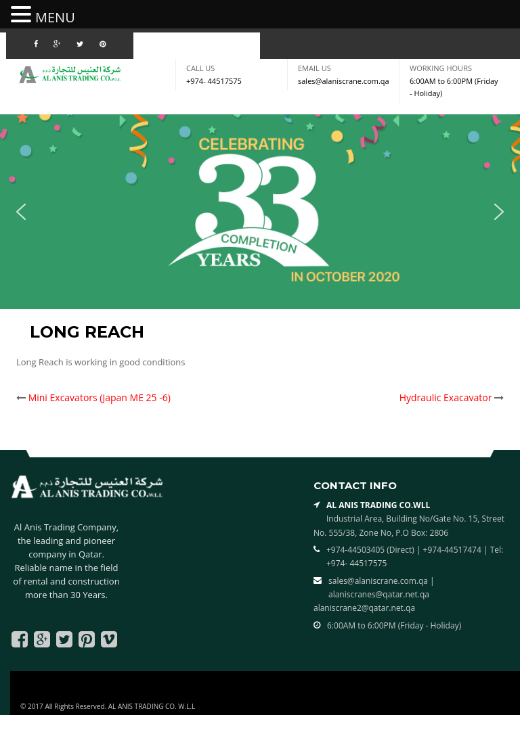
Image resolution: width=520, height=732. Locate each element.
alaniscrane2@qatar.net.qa (364, 608)
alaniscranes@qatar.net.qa (378, 594)
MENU (55, 17)
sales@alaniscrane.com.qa (343, 81)
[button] (21, 212)
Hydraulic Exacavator (445, 397)
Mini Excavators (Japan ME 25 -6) (99, 397)
